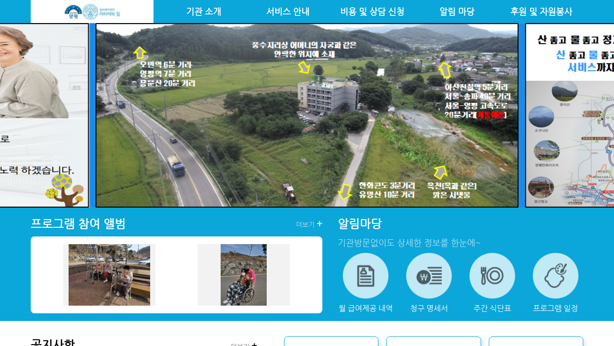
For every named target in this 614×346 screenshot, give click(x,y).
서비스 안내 (287, 11)
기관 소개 (203, 11)
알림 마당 (456, 11)
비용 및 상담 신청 (372, 11)
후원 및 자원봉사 (541, 11)
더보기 (309, 224)
